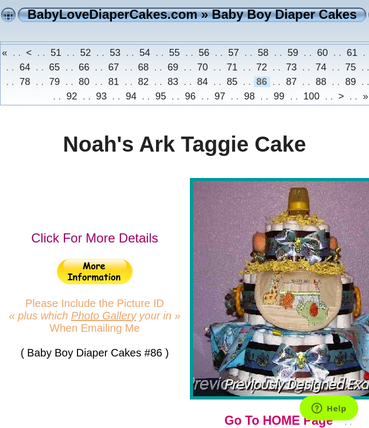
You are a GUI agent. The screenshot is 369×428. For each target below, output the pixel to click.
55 (174, 52)
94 (131, 96)
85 (232, 81)
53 (115, 52)
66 (84, 67)
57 (233, 52)
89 (351, 81)
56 (204, 52)
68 (143, 67)
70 (202, 67)
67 (113, 67)
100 (311, 96)
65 (54, 67)
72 (262, 67)
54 (145, 52)
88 (321, 81)
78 (25, 81)
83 (173, 81)
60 (322, 52)
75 (351, 67)
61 (352, 52)
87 (291, 81)
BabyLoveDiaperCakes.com (112, 14)
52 (85, 52)
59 (293, 52)
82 (143, 81)
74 (321, 67)
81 (113, 81)
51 (56, 52)
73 (291, 67)
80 (84, 81)
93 (102, 96)
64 (25, 67)
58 (263, 52)
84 (202, 81)
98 (250, 96)
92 (72, 96)
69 (173, 67)
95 (161, 96)
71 (232, 67)
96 (190, 96)
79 (54, 81)
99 (279, 96)
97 (220, 96)
